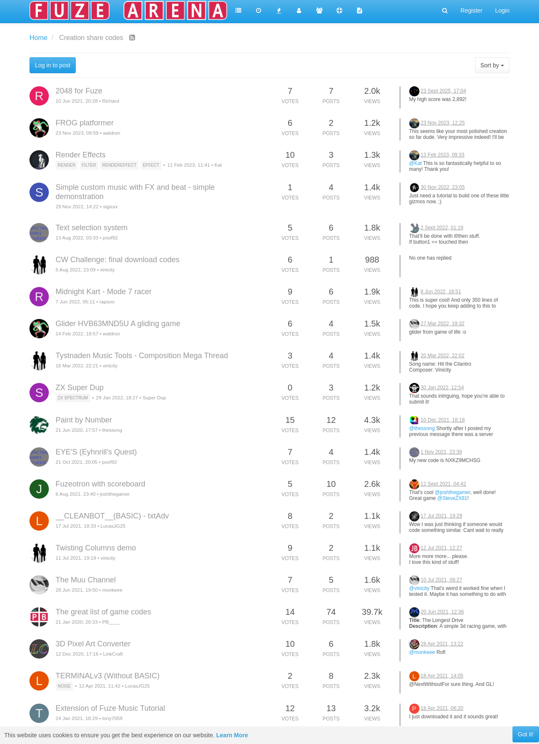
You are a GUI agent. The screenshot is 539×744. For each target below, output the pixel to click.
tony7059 (112, 718)
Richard (110, 101)
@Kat (415, 163)
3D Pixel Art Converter (93, 644)
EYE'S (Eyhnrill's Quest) (96, 452)
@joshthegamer (452, 492)
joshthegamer (115, 494)
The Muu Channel (86, 580)
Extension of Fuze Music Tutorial (110, 708)
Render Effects (81, 155)
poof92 (110, 237)
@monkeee (422, 652)
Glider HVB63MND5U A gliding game (118, 323)
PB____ (111, 621)
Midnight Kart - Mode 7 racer (104, 291)
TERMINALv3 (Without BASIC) (108, 676)
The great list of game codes (103, 612)
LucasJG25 (113, 526)
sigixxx (110, 206)
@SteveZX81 (452, 498)
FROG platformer (85, 123)
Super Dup (154, 397)
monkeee (112, 590)
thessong (112, 430)
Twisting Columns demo (96, 548)
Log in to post (52, 65)
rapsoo (107, 301)
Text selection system (92, 227)
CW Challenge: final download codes (117, 259)
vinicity (107, 269)
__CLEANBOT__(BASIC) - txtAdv (112, 516)
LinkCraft (113, 653)
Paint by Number (84, 420)
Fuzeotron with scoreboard (100, 484)
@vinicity (419, 588)
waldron (111, 133)
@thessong (422, 428)
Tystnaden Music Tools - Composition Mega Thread (142, 355)
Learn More (232, 735)
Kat (218, 164)
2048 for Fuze (79, 91)
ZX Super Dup (80, 387)
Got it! (526, 734)
